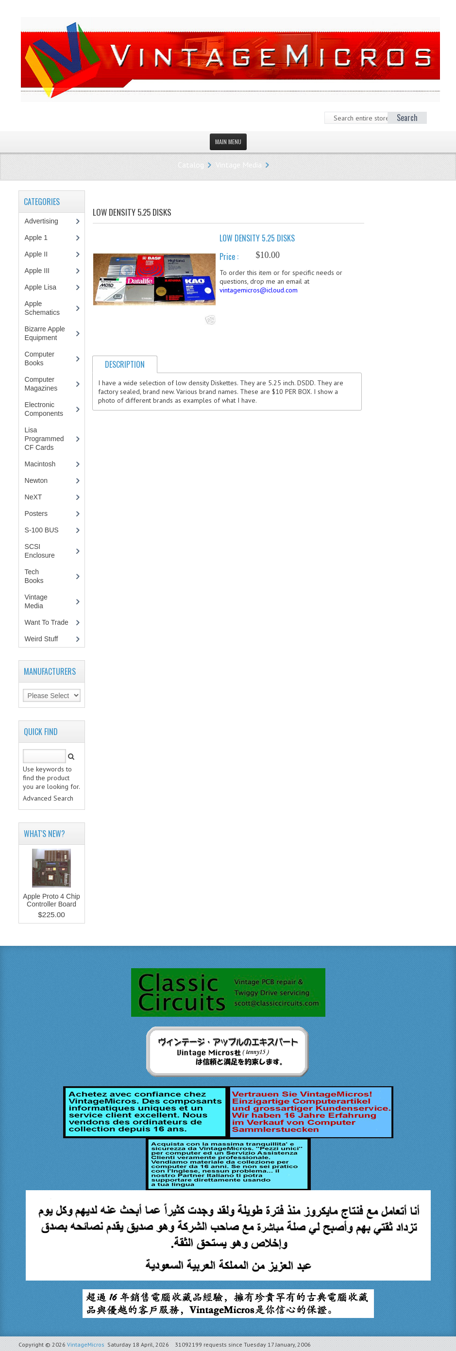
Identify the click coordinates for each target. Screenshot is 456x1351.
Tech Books (41, 576)
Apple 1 (41, 237)
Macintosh (45, 464)
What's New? (44, 833)
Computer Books (41, 358)
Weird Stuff (46, 639)
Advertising (46, 221)
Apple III (42, 270)
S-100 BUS (47, 530)
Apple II (41, 254)
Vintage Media (239, 165)
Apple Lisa (47, 287)
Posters (41, 513)
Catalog (191, 165)
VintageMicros (85, 1344)
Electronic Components (49, 409)
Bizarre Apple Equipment (46, 333)
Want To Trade (46, 622)
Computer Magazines (48, 384)
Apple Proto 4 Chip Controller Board (51, 900)
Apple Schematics (47, 308)
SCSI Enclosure (45, 551)
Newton (36, 480)
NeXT (33, 497)
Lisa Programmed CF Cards (44, 438)
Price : (229, 256)
